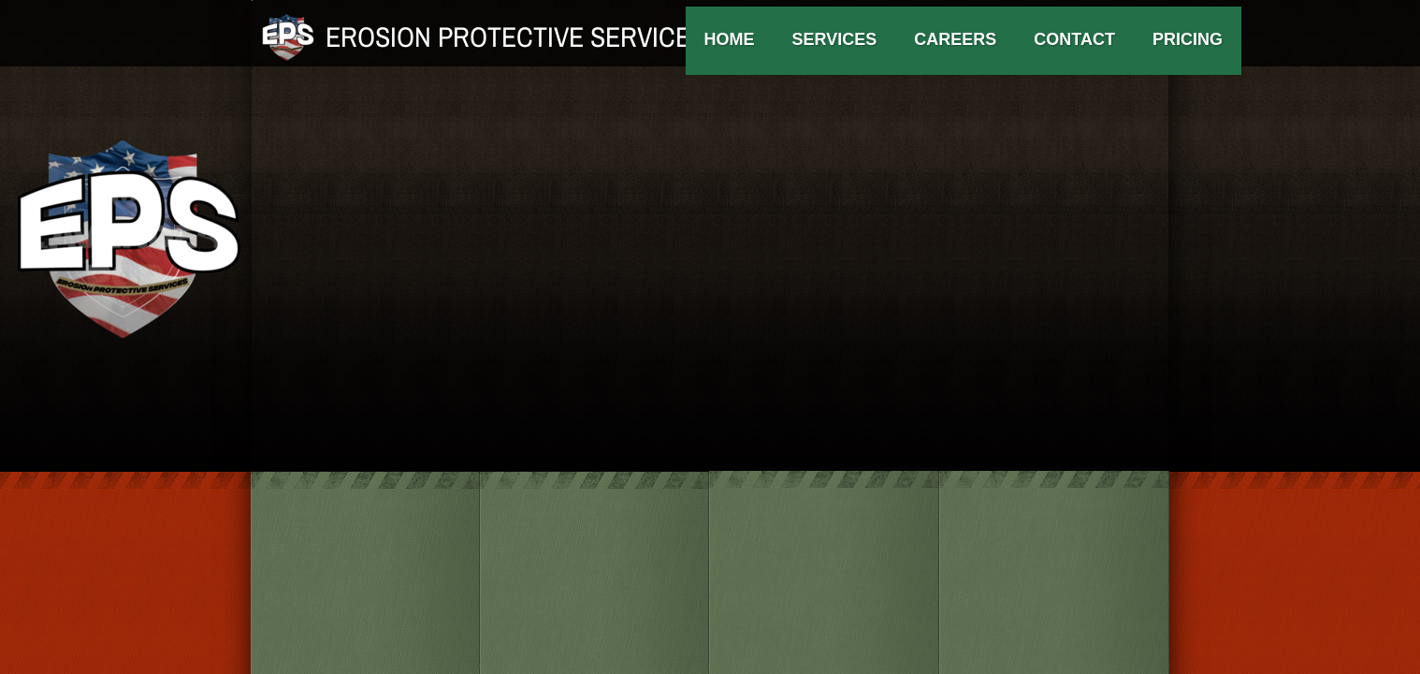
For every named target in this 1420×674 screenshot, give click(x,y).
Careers (955, 39)
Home (729, 39)
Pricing (1187, 39)
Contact (1074, 39)
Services (834, 39)
